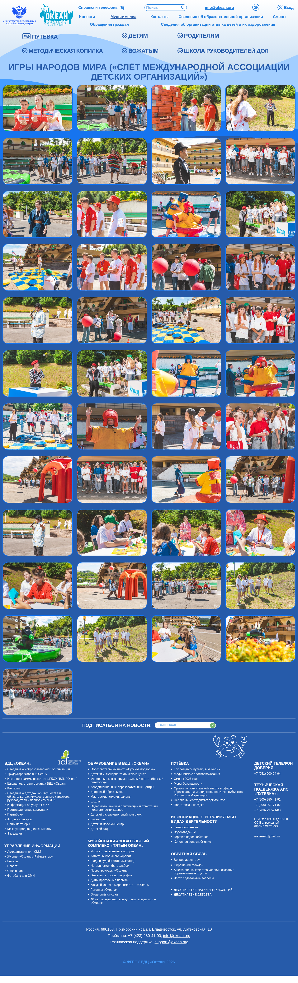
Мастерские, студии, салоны (111, 796)
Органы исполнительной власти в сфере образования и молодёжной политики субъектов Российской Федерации (208, 792)
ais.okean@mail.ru (267, 836)
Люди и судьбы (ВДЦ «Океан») (113, 861)
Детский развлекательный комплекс (116, 814)
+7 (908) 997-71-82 (267, 805)
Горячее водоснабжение (191, 837)
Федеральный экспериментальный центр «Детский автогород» (127, 780)
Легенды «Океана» (104, 889)
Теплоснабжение (186, 827)
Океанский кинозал (104, 894)
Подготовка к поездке (189, 805)
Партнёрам (15, 814)
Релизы (12, 861)
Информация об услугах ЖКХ (28, 805)
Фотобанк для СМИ (21, 875)
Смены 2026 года (186, 778)
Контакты (14, 788)
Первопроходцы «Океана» (109, 870)
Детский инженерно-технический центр (118, 774)
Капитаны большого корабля (111, 856)
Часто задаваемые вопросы (194, 878)
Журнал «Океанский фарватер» (30, 856)
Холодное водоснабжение (192, 841)
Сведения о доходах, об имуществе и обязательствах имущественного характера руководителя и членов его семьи (38, 797)
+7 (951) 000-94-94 (267, 773)
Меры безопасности (188, 783)
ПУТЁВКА (45, 36)
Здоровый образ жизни (107, 791)
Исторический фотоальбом (110, 865)
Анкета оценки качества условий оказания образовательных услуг (204, 871)
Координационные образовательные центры (122, 787)
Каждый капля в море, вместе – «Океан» (120, 885)
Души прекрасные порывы (109, 880)
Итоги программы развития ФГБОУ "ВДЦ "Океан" (42, 778)
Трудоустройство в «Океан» (27, 774)
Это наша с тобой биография (111, 875)
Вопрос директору (187, 859)
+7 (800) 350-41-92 (267, 799)
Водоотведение (185, 832)
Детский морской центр (107, 824)
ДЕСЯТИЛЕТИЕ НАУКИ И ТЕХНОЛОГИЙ (203, 889)
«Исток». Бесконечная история (113, 851)
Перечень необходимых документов (199, 800)
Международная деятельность (29, 828)
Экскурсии (14, 833)
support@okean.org (171, 942)
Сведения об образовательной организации (38, 769)
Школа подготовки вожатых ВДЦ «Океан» (36, 783)
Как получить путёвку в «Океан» (197, 769)
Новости (13, 866)
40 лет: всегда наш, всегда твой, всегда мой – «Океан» (123, 901)
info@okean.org (219, 7)
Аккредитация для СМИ (24, 851)
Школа (95, 801)
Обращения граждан (188, 865)
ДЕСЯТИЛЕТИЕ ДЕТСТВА (192, 894)
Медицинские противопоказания (197, 774)
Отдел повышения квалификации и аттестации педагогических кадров (124, 808)
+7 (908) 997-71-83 (267, 810)
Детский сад (99, 828)
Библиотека (99, 819)
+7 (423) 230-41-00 (144, 936)
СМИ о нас (15, 870)
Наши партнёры (18, 824)
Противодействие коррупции (27, 809)
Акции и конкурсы (19, 819)
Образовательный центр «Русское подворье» (123, 769)
